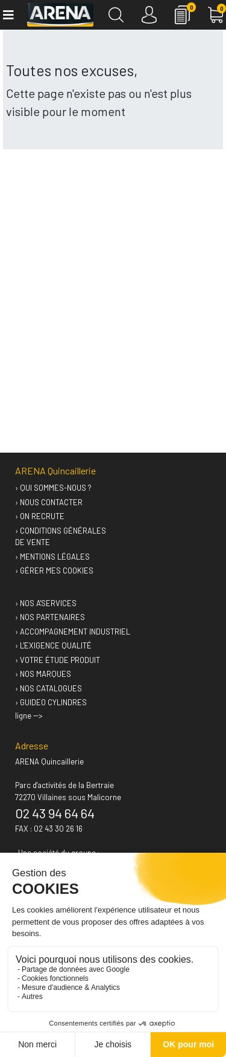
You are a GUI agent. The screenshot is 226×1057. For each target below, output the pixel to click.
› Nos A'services (46, 603)
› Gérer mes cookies (54, 570)
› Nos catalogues (48, 688)
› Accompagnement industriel (72, 631)
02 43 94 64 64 (55, 813)
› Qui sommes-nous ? (53, 488)
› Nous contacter (49, 502)
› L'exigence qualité (53, 645)
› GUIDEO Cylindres (51, 702)
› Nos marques (43, 674)
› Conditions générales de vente (60, 537)
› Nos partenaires (50, 617)
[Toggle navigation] (7, 14)
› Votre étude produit (57, 660)
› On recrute (39, 516)
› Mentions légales (52, 556)
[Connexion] (149, 15)
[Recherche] (116, 14)
